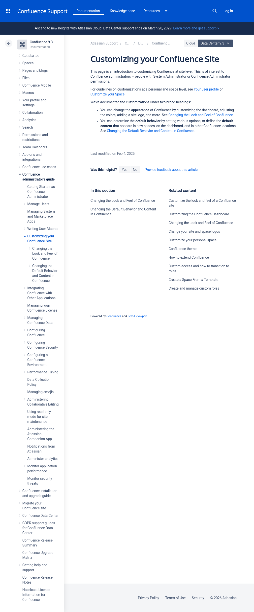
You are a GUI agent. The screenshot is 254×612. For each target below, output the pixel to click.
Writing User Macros (42, 229)
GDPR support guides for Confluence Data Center (38, 528)
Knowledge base (122, 11)
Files (26, 78)
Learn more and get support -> (196, 28)
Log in (228, 11)
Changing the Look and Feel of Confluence (45, 253)
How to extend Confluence (189, 257)
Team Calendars (34, 147)
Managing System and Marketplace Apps (41, 216)
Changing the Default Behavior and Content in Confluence (150, 131)
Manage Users (38, 204)
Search (215, 11)
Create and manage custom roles (194, 288)
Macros (28, 93)
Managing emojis (40, 392)
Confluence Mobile (36, 85)
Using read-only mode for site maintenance (39, 417)
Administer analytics (42, 459)
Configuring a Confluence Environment (37, 360)
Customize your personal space (193, 240)
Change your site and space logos (194, 231)
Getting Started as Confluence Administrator (41, 192)
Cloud (190, 43)
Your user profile (206, 89)
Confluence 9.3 (41, 42)
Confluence (113, 316)
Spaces (27, 63)
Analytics (29, 120)
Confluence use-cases (39, 167)
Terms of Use (175, 598)
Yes (124, 170)
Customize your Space (108, 94)
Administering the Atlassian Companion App (40, 434)
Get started (30, 56)
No (135, 170)
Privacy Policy (148, 598)
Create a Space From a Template (193, 280)
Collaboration (32, 112)
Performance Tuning (42, 372)
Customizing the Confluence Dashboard (199, 214)
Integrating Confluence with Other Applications (41, 293)
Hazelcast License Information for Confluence (36, 595)
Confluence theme (183, 249)
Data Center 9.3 (216, 43)
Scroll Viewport (137, 316)
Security (198, 598)
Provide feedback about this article (171, 170)
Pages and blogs (35, 70)
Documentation (88, 11)
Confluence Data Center (40, 516)
